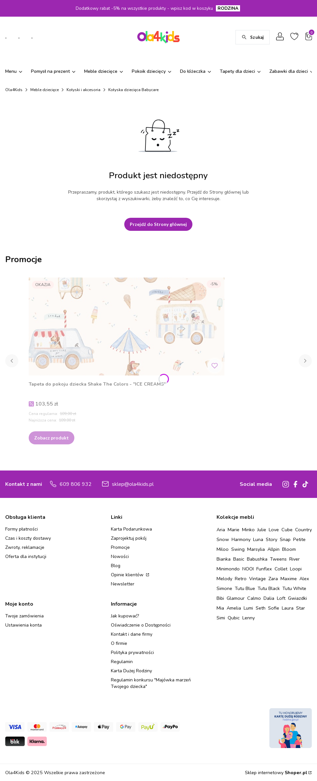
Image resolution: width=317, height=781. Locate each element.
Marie (233, 529)
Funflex (264, 569)
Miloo (223, 549)
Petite (299, 539)
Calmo (254, 598)
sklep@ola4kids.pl (133, 484)
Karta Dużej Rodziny (131, 671)
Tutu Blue (245, 588)
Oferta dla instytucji (25, 556)
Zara (273, 578)
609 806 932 (76, 484)
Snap (285, 539)
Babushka (257, 559)
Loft (281, 598)
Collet (281, 569)
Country (303, 529)
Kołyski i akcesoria (83, 89)
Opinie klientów (128, 575)
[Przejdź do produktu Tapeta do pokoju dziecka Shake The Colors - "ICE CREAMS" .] (126, 326)
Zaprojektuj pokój (128, 538)
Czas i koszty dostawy (28, 538)
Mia (220, 608)
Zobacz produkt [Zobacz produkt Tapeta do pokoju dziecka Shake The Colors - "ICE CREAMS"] (51, 437)
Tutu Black (269, 588)
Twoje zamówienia (24, 616)
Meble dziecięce (44, 89)
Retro (241, 578)
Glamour (236, 598)
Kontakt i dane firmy (131, 634)
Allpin (273, 549)
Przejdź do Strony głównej (158, 224)
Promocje (120, 547)
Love (274, 529)
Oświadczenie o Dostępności (141, 625)
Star (300, 608)
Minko (248, 529)
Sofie (273, 608)
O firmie (119, 643)
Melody (224, 578)
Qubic (234, 617)
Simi (221, 617)
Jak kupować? (125, 616)
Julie (261, 529)
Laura (288, 608)
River (294, 559)
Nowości (120, 556)
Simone (224, 588)
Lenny (248, 617)
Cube (287, 529)
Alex (304, 578)
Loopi (296, 569)
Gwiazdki (297, 598)
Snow (223, 539)
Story (271, 539)
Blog (115, 566)
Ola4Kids (14, 89)
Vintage (257, 578)
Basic (238, 559)
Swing (238, 549)
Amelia (234, 608)
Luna (258, 539)
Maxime (288, 578)
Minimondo (228, 569)
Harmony (241, 539)
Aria (221, 529)
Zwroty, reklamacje (24, 547)
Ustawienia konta (23, 625)
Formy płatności (21, 529)
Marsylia (256, 549)
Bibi (220, 598)
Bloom (289, 549)
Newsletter (122, 584)
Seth (260, 608)
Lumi (248, 608)
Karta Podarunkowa (131, 529)
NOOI (248, 569)
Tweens (278, 559)
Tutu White (294, 588)
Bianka (224, 559)
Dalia (269, 598)
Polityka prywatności (132, 652)
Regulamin (122, 662)
